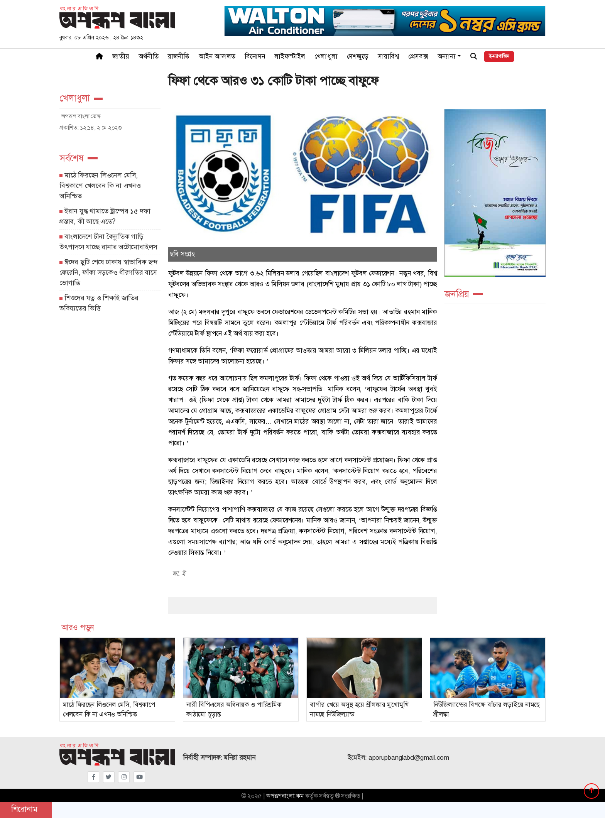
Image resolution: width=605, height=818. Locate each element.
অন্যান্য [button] (447, 56)
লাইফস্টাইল (289, 56)
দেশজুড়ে (357, 56)
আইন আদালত (217, 56)
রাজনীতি (178, 56)
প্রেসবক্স (418, 56)
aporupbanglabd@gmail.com (408, 758)
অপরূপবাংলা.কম (285, 796)
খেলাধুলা (326, 56)
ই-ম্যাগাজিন (499, 56)
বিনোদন (255, 56)
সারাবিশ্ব (388, 56)
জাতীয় (120, 56)
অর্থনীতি (149, 56)
